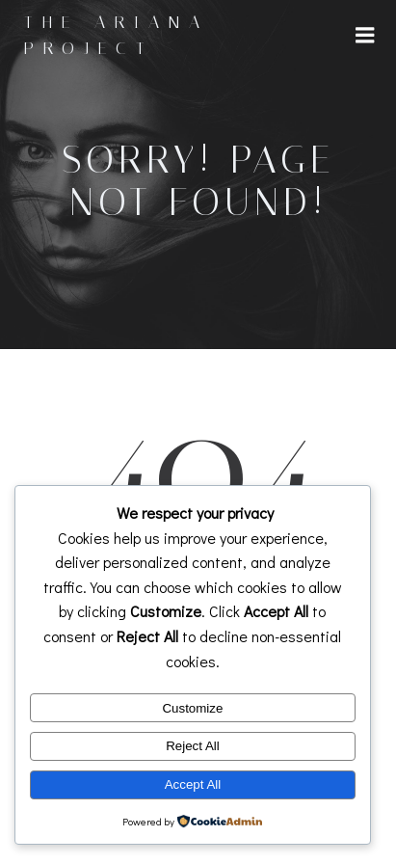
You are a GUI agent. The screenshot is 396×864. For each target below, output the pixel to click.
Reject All (193, 746)
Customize (192, 708)
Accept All (193, 784)
